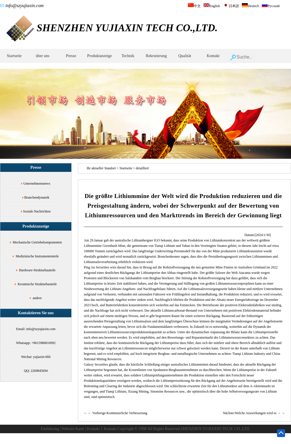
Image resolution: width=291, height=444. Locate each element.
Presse (71, 56)
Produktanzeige (99, 56)
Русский (271, 6)
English (211, 6)
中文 (194, 6)
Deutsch (250, 6)
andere (37, 298)
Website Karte (73, 429)
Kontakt (213, 56)
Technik (128, 56)
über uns (42, 56)
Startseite (14, 56)
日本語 (231, 6)
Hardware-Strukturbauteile (37, 270)
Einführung (50, 429)
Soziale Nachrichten (37, 211)
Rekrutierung (156, 56)
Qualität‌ (184, 56)
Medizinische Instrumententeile (37, 256)
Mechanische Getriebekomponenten (37, 242)
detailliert (142, 168)
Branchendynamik (36, 197)
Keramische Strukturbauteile (37, 284)
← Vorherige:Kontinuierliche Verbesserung (117, 413)
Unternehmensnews (36, 183)
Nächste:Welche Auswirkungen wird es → (252, 413)
